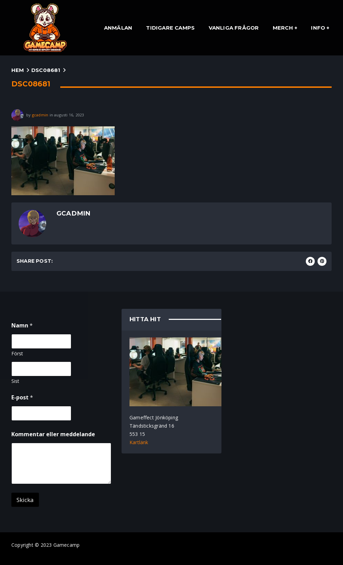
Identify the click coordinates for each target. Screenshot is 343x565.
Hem (17, 70)
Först (17, 353)
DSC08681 (46, 70)
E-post (22, 397)
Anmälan (118, 27)
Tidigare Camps (170, 27)
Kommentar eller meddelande (53, 434)
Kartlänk (138, 442)
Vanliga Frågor (234, 27)
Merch (283, 27)
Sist (15, 381)
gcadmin (40, 114)
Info (318, 27)
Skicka (25, 500)
